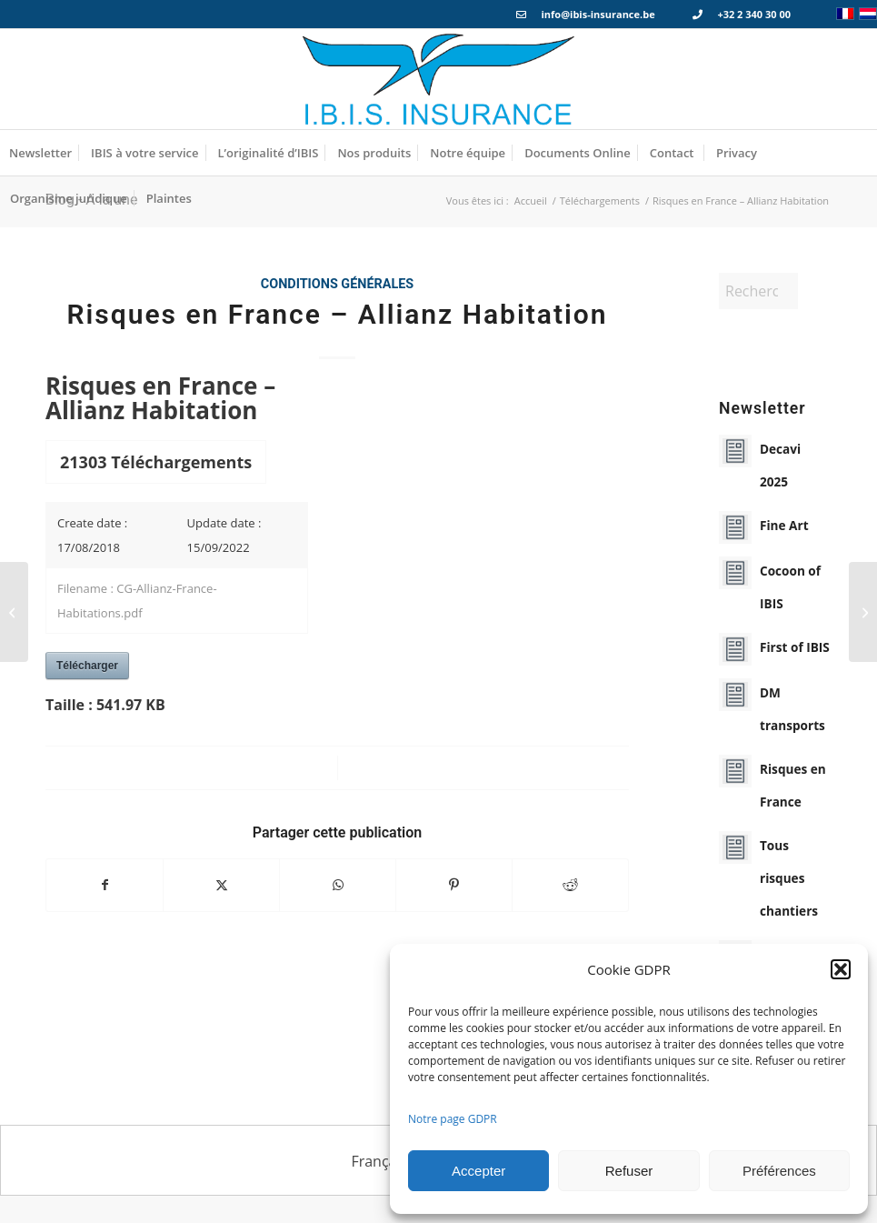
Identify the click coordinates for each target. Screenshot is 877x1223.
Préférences (779, 1170)
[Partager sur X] (221, 884)
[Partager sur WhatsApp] (337, 884)
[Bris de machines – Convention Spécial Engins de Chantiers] (863, 612)
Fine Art (784, 525)
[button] (841, 969)
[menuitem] (40, 152)
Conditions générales (337, 284)
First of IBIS (795, 647)
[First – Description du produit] (14, 612)
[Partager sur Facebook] (104, 884)
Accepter (478, 1170)
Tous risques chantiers (789, 878)
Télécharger (87, 665)
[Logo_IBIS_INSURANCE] (439, 79)
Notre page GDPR (452, 1119)
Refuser (629, 1170)
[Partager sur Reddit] (570, 884)
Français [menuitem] (379, 1161)
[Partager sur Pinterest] (454, 884)
